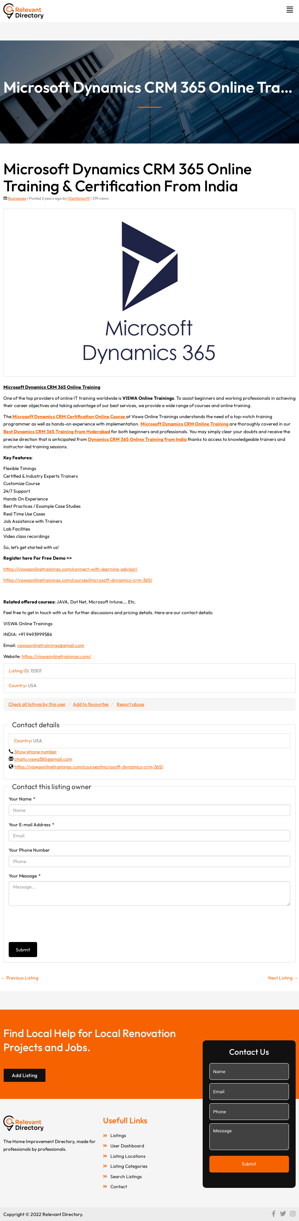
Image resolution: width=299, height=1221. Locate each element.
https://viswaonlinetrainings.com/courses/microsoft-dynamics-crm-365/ (77, 580)
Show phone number (35, 752)
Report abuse (130, 704)
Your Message (25, 876)
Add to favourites (91, 704)
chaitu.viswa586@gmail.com (43, 759)
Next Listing (283, 978)
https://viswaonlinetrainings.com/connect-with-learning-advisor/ (70, 569)
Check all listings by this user (37, 704)
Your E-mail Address (32, 825)
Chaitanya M (79, 198)
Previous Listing (19, 978)
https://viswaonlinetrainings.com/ (56, 656)
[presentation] (59, 924)
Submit (23, 950)
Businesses (17, 198)
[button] (290, 9)
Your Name (22, 799)
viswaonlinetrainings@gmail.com (50, 645)
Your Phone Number (29, 850)
